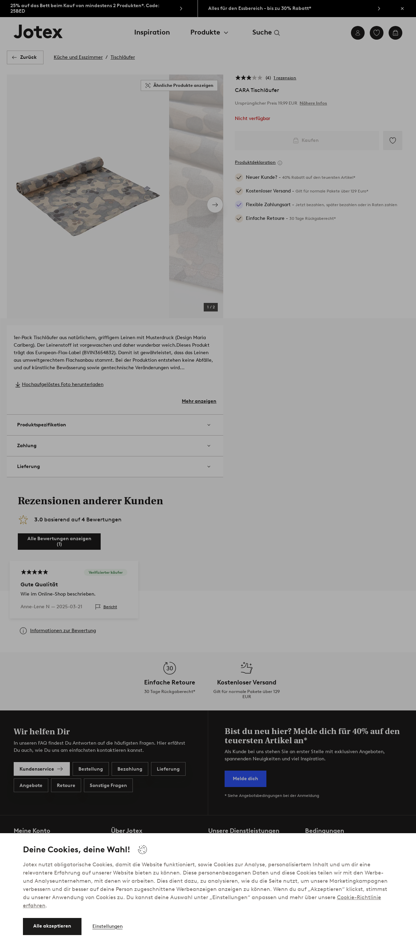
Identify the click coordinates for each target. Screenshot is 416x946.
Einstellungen (107, 926)
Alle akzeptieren (52, 926)
